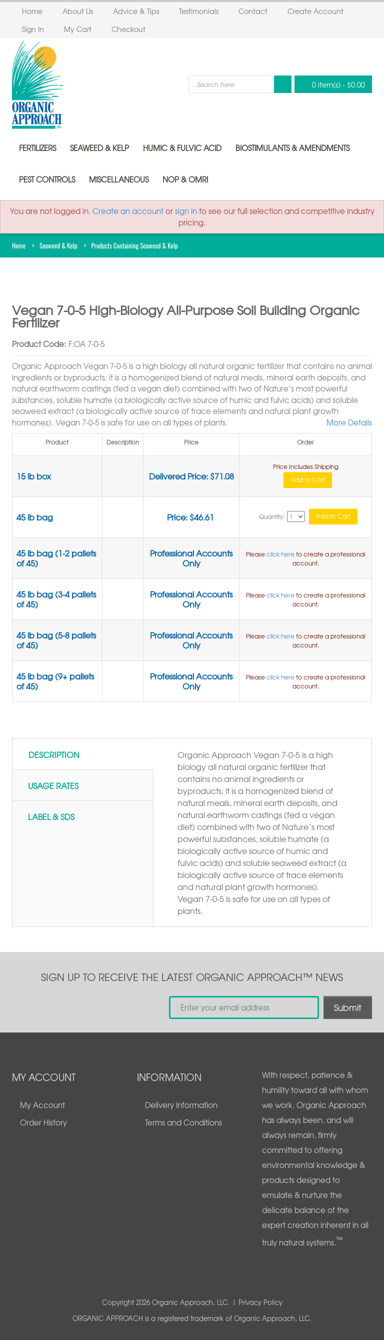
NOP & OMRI (185, 179)
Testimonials (198, 11)
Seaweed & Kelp (99, 148)
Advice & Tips (136, 11)
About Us (77, 11)
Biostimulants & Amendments (293, 148)
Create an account (128, 211)
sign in (186, 211)
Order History (43, 1122)
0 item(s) (330, 84)
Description (54, 754)
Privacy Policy (260, 1302)
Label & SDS (51, 816)
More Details (349, 422)
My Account (42, 1105)
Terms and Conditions (183, 1122)
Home (32, 11)
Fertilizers (37, 148)
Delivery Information (181, 1105)
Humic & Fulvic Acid (182, 148)
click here (280, 554)
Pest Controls (47, 179)
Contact (253, 11)
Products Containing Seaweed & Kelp (134, 245)
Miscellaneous (118, 179)
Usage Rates (53, 786)
